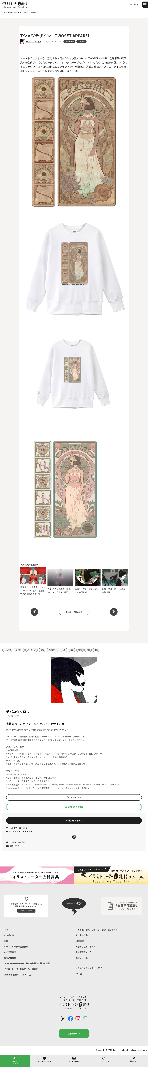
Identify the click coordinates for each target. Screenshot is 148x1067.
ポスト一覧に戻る (74, 611)
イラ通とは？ (10, 935)
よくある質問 (10, 952)
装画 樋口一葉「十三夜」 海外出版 (115, 581)
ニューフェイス (103, 1059)
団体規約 (80, 940)
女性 (80, 650)
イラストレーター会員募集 (16, 946)
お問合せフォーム (74, 820)
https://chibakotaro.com (19, 831)
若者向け (19, 650)
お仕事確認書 (82, 935)
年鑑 (6, 940)
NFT (79, 973)
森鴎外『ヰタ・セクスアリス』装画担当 (88, 581)
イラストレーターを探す (44, 1059)
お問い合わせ (10, 957)
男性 (88, 650)
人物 (63, 650)
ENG (136, 4)
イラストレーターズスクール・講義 (21, 968)
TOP (6, 929)
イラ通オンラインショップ (89, 968)
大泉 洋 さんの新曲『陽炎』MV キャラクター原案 (60, 581)
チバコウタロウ (33, 41)
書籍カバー (53, 650)
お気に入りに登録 (74, 807)
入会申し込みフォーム (86, 946)
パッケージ (31, 650)
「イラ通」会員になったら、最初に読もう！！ (97, 929)
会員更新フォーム (84, 952)
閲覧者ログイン (15, 1060)
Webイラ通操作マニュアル (17, 974)
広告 (42, 650)
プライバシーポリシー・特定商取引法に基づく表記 (27, 963)
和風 (71, 650)
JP (130, 4)
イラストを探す (74, 1059)
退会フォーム (82, 957)
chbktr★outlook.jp (16, 828)
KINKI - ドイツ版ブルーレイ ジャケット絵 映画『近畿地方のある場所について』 (33, 581)
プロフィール (73, 797)
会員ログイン (74, 1033)
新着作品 (133, 1059)
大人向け (7, 650)
